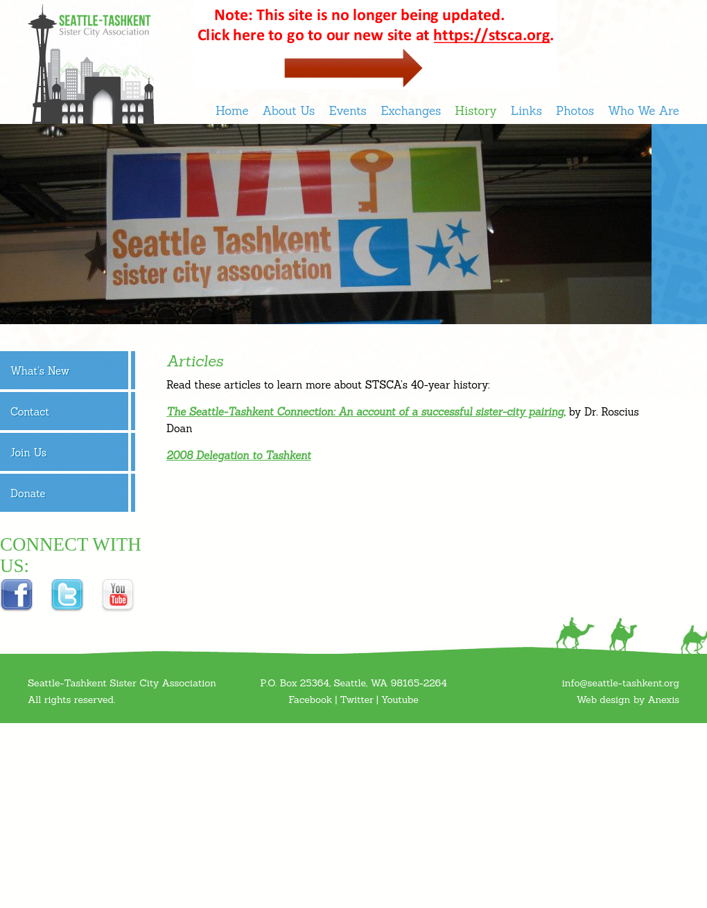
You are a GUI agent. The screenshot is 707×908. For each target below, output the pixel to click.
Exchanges (411, 110)
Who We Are (643, 110)
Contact (29, 411)
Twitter (356, 699)
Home (232, 110)
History (475, 110)
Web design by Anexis (628, 699)
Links (526, 110)
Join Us (28, 452)
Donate (28, 493)
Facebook (310, 699)
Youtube (400, 699)
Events (347, 110)
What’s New (39, 370)
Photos (575, 110)
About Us (289, 110)
